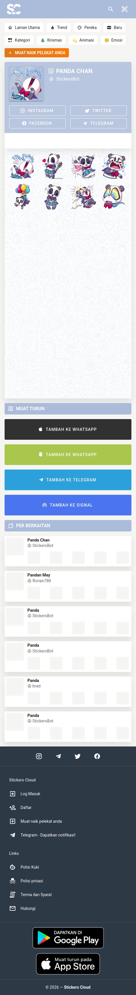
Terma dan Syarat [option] (30, 894)
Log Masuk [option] (24, 793)
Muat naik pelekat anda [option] (35, 821)
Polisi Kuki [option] (24, 867)
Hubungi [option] (22, 908)
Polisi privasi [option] (26, 880)
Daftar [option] (20, 807)
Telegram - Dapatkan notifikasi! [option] (42, 835)
